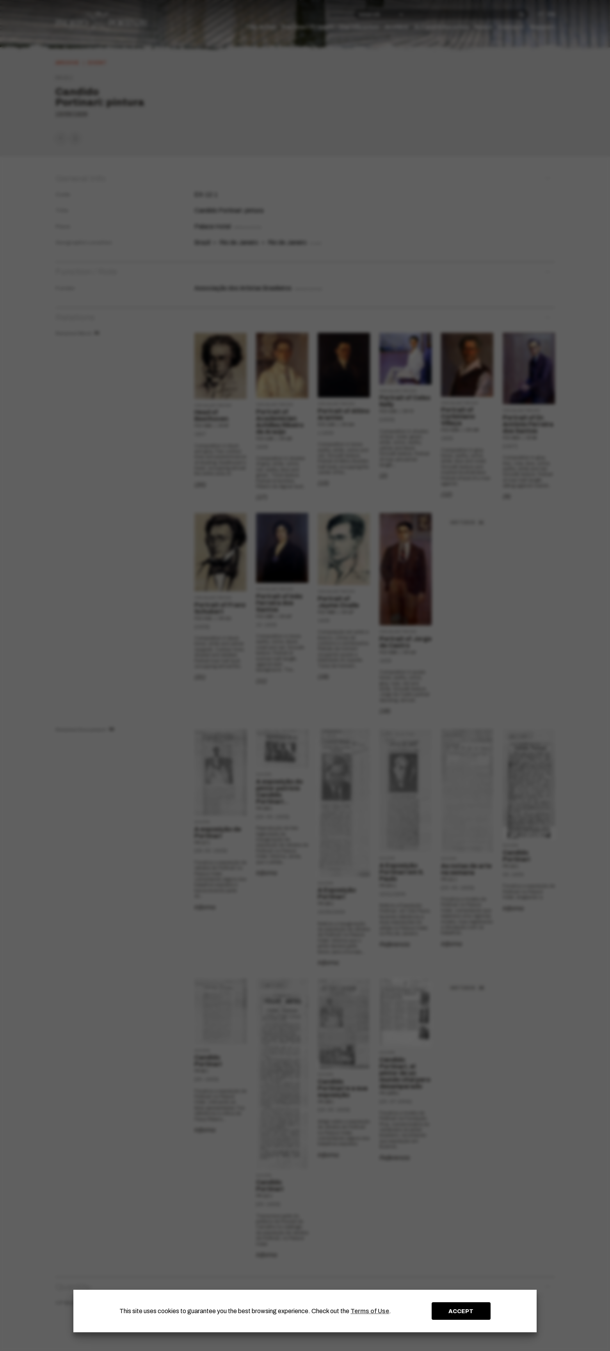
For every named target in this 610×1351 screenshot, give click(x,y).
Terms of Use (369, 1311)
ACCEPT (460, 1311)
